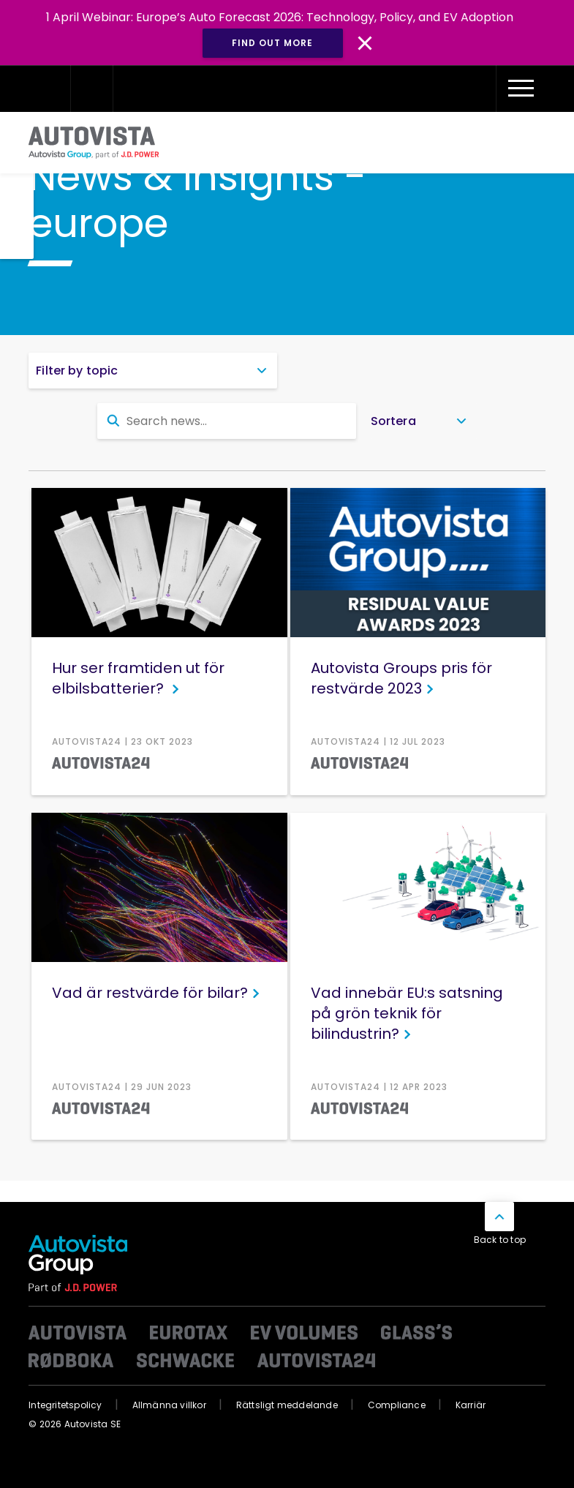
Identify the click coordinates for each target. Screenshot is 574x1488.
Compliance (397, 1405)
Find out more (272, 43)
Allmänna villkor (169, 1405)
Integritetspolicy (65, 1405)
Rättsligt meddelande (287, 1405)
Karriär (471, 1405)
